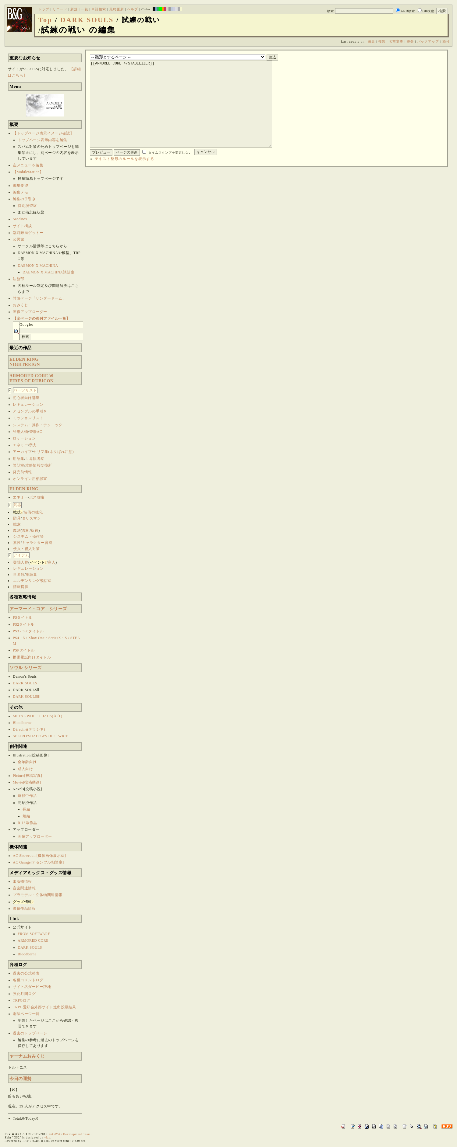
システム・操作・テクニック (37, 425)
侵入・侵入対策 (26, 549)
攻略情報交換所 (38, 465)
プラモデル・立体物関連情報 (37, 895)
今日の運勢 (20, 1078)
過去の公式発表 (26, 973)
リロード (60, 9)
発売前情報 (22, 472)
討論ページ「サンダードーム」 (39, 298)
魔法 (17, 530)
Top (45, 20)
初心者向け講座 (26, 398)
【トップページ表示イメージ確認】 (43, 133)
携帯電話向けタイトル (32, 657)
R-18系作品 (27, 823)
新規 (74, 9)
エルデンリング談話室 (32, 581)
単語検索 (98, 9)
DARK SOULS (87, 20)
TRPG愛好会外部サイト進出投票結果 (44, 1007)
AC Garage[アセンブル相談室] (38, 862)
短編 (26, 816)
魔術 (26, 530)
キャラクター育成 (37, 542)
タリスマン (31, 518)
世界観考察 (34, 459)
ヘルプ (132, 9)
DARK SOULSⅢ (26, 696)
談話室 (18, 465)
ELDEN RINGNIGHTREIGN (24, 362)
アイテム (21, 555)
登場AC (35, 431)
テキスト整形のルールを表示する (124, 177)
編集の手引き (24, 199)
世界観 (19, 574)
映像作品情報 (24, 908)
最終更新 (116, 9)
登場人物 (20, 431)
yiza (47, 1137)
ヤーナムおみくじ (27, 1056)
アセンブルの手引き (30, 411)
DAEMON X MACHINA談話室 (48, 272)
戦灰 (17, 524)
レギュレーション (28, 404)
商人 (51, 562)
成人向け (25, 769)
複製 (382, 41)
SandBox (20, 219)
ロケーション (24, 438)
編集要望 (20, 185)
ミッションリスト (28, 418)
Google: (26, 324)
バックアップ (428, 41)
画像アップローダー (30, 312)
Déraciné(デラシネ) (29, 729)
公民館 (18, 239)
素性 (17, 542)
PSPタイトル (24, 650)
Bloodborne (22, 723)
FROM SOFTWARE (34, 934)
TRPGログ (21, 1000)
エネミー (20, 445)
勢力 (33, 445)
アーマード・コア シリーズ (38, 608)
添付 (446, 41)
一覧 (84, 9)
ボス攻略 (36, 497)
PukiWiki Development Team (69, 1134)
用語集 (18, 459)
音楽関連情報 (24, 888)
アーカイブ (22, 452)
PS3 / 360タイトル (28, 631)
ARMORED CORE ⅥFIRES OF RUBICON (31, 378)
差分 (410, 41)
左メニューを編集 (28, 165)
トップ (43, 9)
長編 (26, 809)
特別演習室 (27, 205)
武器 (17, 505)
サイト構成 (22, 226)
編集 (371, 41)
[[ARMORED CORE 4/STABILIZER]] (190, 113)
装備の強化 (33, 512)
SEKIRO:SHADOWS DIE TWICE (40, 736)
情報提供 (20, 587)
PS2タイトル (23, 624)
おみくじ (20, 305)
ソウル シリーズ (25, 667)
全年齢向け (27, 762)
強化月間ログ (24, 994)
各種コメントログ (28, 980)
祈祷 (34, 530)
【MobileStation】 (28, 172)
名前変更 (396, 41)
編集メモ (20, 192)
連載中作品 (27, 796)
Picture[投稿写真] (27, 775)
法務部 (18, 279)
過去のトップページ (30, 1033)
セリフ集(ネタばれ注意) (53, 452)
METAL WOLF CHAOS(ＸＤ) (37, 716)
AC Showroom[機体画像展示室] (39, 855)
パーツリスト (25, 390)
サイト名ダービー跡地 (32, 987)
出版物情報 (22, 881)
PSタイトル (22, 617)
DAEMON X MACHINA (38, 265)
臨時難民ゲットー (28, 233)
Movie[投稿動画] (27, 782)
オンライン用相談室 (30, 479)
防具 (17, 518)
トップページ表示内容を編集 (42, 140)
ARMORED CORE (33, 940)
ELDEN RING (24, 488)
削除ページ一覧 (26, 1014)
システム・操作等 (28, 536)
